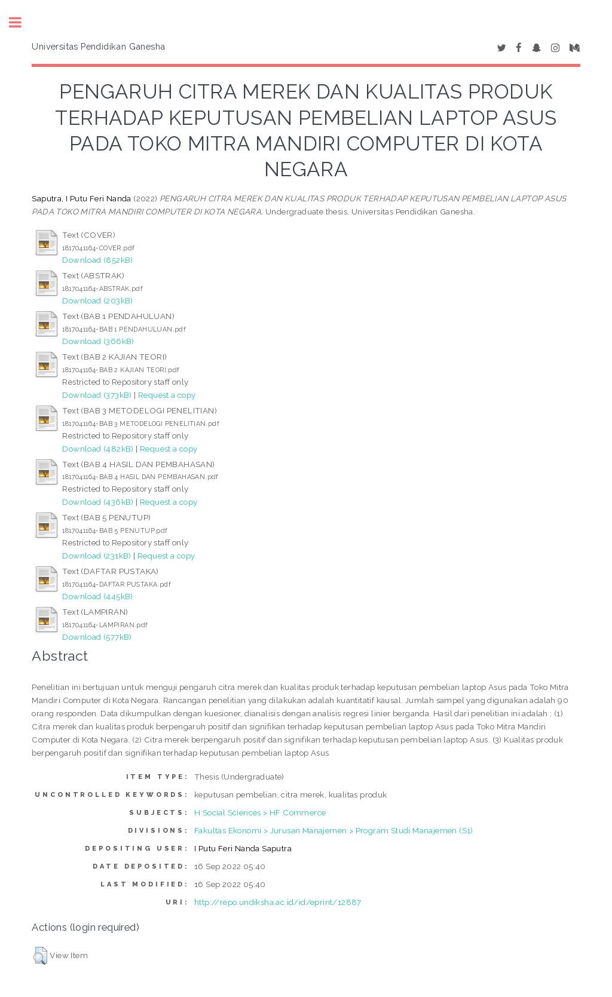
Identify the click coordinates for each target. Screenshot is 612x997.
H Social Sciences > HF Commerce (260, 812)
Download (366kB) (98, 341)
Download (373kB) (96, 395)
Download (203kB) (97, 300)
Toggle (21, 22)
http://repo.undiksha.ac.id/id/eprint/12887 (278, 902)
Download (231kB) (96, 555)
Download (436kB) (97, 502)
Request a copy (167, 395)
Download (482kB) (97, 448)
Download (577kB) (96, 637)
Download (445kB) (97, 596)
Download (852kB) (97, 260)
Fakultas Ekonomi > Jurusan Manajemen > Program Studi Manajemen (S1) (333, 830)
